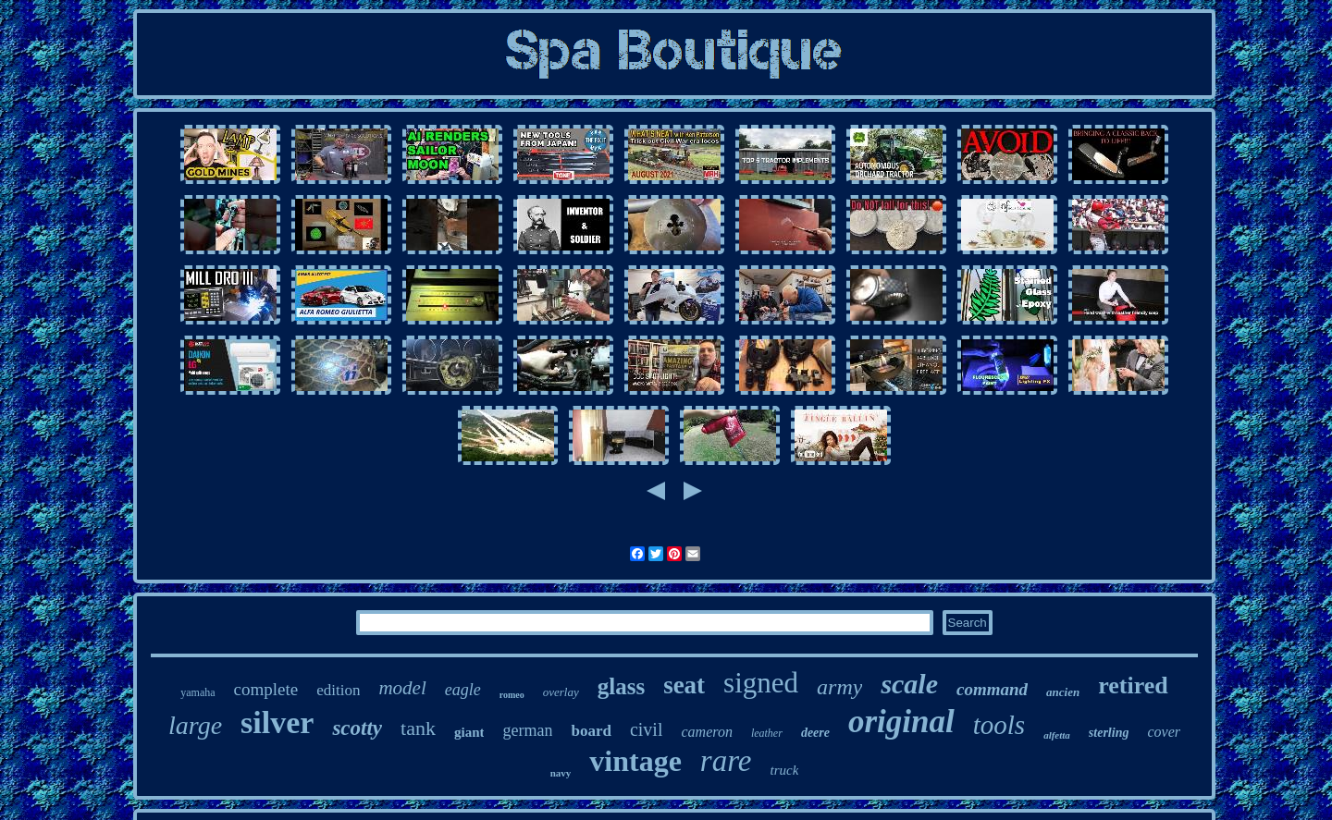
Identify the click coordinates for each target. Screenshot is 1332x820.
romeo (512, 695)
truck (784, 770)
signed (760, 683)
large (195, 725)
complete (266, 689)
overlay (561, 692)
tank (418, 728)
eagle (463, 689)
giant (469, 732)
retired (1133, 685)
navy (561, 772)
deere (815, 733)
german (527, 730)
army (839, 687)
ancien (1062, 692)
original (901, 722)
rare (726, 760)
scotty (357, 728)
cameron (706, 732)
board (590, 731)
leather (767, 733)
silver (277, 722)
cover (1163, 732)
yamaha (197, 692)
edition (338, 690)
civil (646, 729)
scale (909, 683)
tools (999, 725)
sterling (1109, 733)
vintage (635, 760)
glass (621, 686)
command (992, 689)
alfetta (1056, 734)
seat (684, 685)
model (402, 688)
